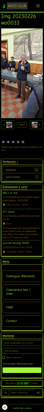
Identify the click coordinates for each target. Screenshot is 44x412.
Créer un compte (9, 364)
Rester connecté (13, 357)
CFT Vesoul (9, 211)
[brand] (14, 5)
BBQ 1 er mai (10, 192)
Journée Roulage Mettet (16, 243)
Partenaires (22, 169)
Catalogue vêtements (20, 276)
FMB (9, 307)
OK (38, 392)
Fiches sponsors (22, 176)
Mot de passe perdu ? (25, 364)
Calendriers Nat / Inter (18, 292)
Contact (11, 321)
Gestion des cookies (22, 408)
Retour (22, 124)
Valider (22, 370)
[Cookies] (4, 407)
